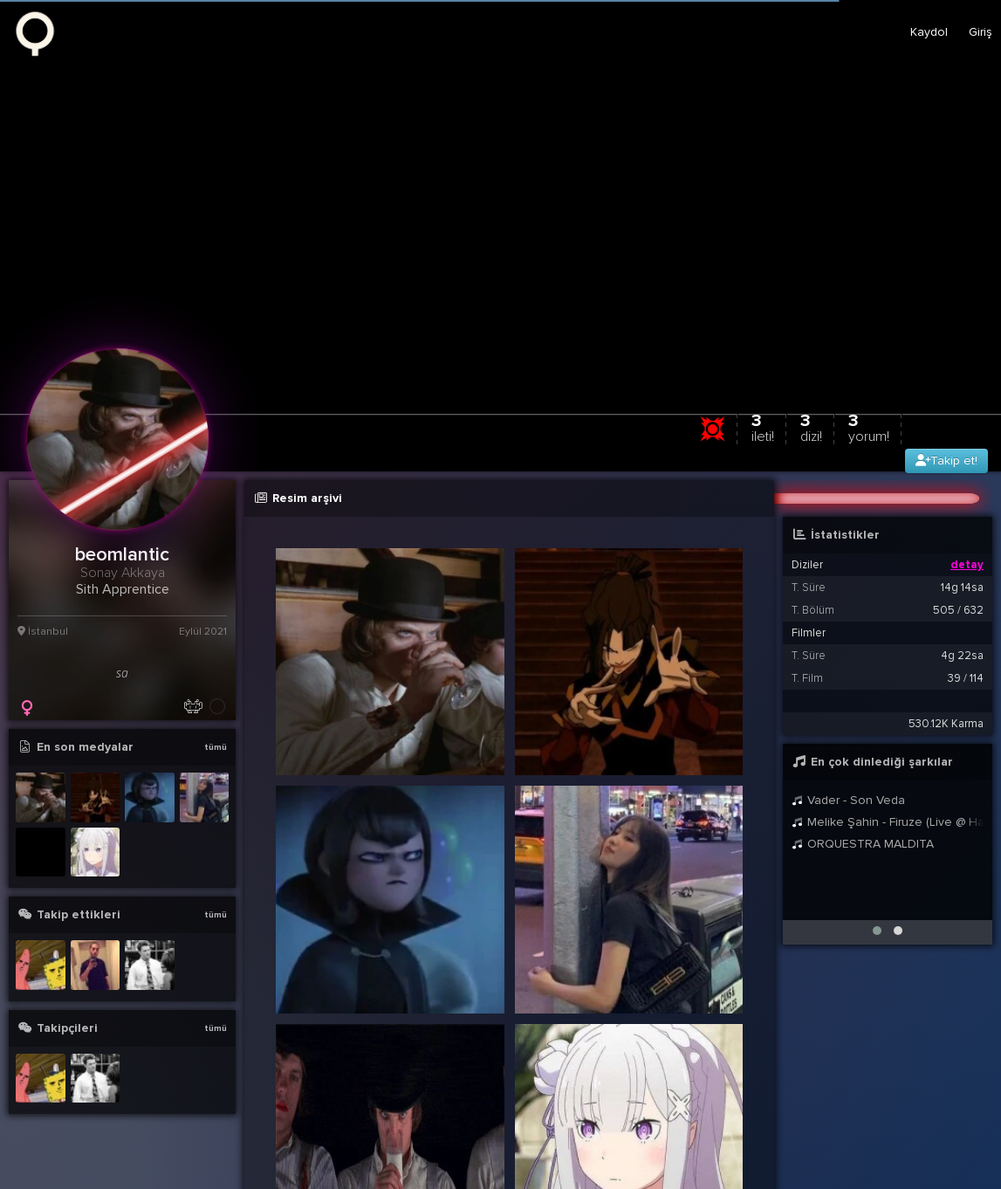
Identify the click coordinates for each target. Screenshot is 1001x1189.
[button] (877, 930)
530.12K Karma (946, 724)
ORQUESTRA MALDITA (863, 843)
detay (967, 565)
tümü (215, 747)
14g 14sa (962, 587)
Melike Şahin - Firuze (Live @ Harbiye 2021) (888, 821)
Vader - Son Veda (848, 800)
